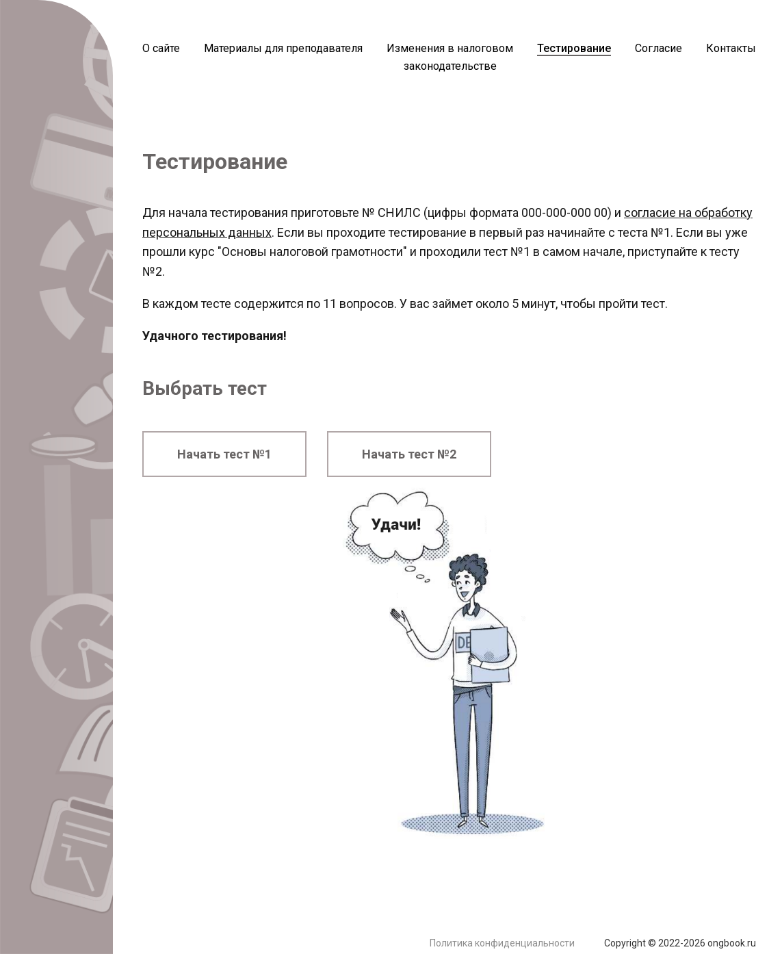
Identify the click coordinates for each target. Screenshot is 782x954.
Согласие (658, 48)
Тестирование (574, 48)
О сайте (161, 48)
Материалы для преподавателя (283, 48)
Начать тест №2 (409, 454)
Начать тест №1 (224, 454)
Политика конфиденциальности (502, 943)
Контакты (731, 48)
